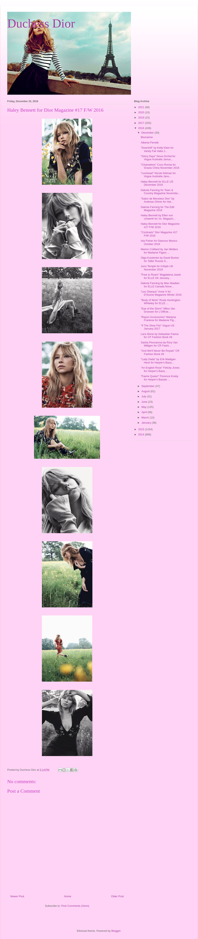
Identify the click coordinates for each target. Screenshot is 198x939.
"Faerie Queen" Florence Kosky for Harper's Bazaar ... (159, 378)
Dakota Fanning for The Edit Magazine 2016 (157, 208)
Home (67, 896)
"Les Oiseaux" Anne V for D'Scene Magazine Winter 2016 (161, 293)
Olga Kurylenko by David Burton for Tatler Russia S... (160, 259)
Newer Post (17, 896)
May (144, 407)
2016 (141, 128)
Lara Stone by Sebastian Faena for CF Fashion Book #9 (159, 335)
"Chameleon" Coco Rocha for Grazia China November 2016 (160, 166)
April (144, 412)
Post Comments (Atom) (75, 905)
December (148, 132)
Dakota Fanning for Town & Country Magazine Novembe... (160, 192)
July (144, 396)
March (145, 417)
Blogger (115, 930)
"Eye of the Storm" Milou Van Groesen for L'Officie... (158, 310)
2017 (141, 122)
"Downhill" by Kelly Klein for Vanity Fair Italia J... (157, 149)
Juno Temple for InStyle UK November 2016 (157, 268)
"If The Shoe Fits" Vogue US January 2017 (157, 327)
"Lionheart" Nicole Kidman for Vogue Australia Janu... (158, 175)
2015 (141, 429)
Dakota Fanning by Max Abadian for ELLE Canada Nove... (160, 285)
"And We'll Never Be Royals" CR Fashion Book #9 (160, 352)
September (148, 386)
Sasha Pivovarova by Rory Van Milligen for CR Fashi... (159, 344)
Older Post (117, 896)
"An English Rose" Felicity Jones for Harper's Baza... (160, 369)
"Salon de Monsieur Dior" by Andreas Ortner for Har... (157, 200)
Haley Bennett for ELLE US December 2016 (157, 183)
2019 (141, 117)
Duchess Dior (41, 23)
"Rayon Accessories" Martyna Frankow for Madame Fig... (158, 318)
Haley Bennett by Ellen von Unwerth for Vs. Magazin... (158, 217)
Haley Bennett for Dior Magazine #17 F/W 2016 (160, 225)
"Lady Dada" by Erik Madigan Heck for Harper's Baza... (158, 361)
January (146, 422)
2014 (141, 434)
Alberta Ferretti (149, 142)
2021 (141, 107)
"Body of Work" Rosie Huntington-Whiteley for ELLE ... (161, 302)
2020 (141, 112)
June (144, 401)
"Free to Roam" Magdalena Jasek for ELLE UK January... (161, 276)
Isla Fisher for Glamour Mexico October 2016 (159, 242)
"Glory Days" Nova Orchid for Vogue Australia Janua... (158, 158)
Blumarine (147, 137)
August (146, 391)
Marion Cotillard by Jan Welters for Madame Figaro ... (159, 251)
